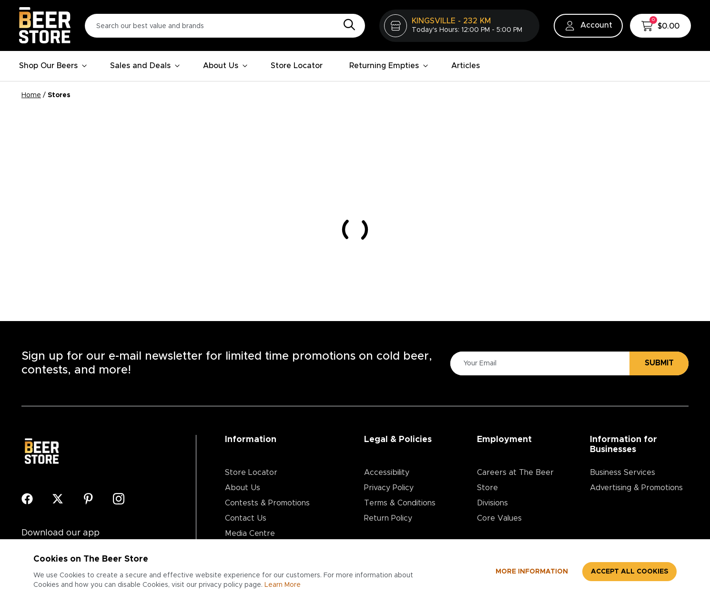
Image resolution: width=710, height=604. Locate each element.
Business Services (622, 472)
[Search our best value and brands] (225, 26)
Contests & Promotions (267, 503)
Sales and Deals (145, 66)
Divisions (492, 503)
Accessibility (386, 472)
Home (31, 95)
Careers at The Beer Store (515, 480)
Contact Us (245, 518)
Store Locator (297, 66)
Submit (659, 363)
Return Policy (388, 518)
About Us (225, 66)
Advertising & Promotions (636, 488)
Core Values (499, 518)
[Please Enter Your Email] (538, 363)
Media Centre (250, 533)
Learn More (282, 585)
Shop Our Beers (53, 66)
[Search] (346, 25)
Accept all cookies (629, 571)
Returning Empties (388, 66)
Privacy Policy (389, 488)
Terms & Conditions (400, 503)
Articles (465, 66)
